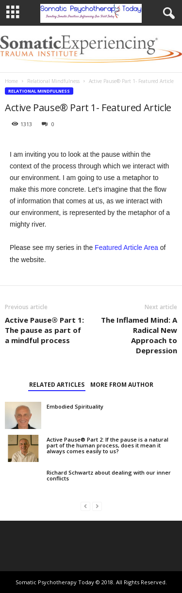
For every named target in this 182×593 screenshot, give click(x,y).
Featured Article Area (126, 247)
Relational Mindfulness (53, 81)
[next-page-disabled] (97, 506)
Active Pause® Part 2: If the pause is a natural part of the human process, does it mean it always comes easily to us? (107, 445)
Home (11, 81)
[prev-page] (85, 506)
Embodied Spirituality (75, 406)
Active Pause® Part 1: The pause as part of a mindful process (44, 330)
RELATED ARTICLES (56, 384)
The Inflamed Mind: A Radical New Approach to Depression (139, 335)
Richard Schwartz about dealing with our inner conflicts (109, 475)
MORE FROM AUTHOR (121, 384)
